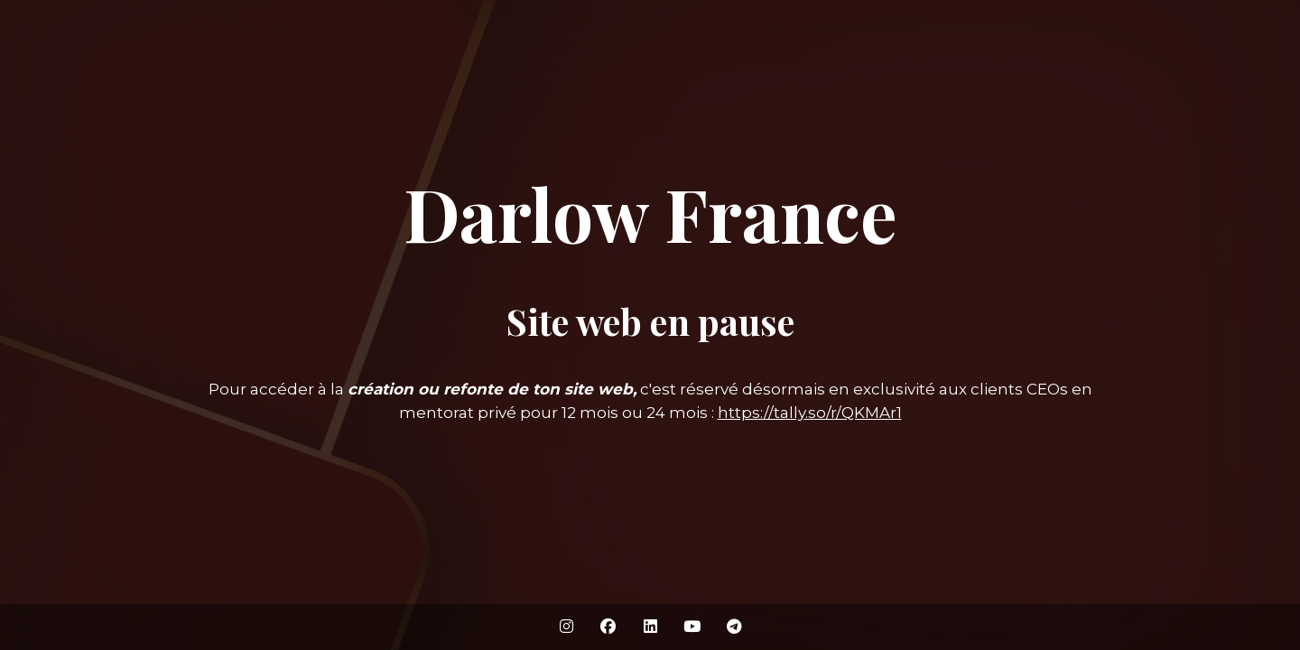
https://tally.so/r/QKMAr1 (810, 413)
